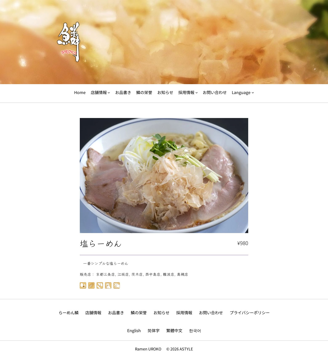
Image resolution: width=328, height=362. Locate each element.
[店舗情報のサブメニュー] (109, 92)
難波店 (168, 274)
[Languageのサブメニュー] (253, 92)
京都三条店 (105, 274)
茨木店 (137, 274)
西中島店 (152, 274)
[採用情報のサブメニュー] (196, 92)
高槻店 (182, 274)
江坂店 (123, 274)
